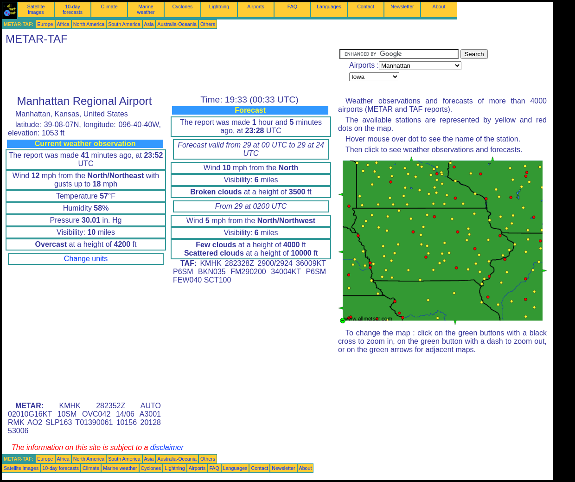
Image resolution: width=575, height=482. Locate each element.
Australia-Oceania (177, 24)
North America (89, 24)
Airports (255, 6)
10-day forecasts (73, 9)
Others (207, 24)
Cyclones (182, 6)
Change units (86, 259)
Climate (109, 6)
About (439, 6)
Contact (365, 6)
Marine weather (146, 9)
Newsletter (402, 6)
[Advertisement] (170, 70)
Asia (149, 24)
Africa (63, 24)
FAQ (292, 6)
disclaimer (167, 447)
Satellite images (36, 9)
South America (124, 24)
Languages (329, 6)
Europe (45, 24)
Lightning (219, 6)
